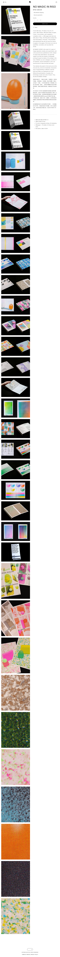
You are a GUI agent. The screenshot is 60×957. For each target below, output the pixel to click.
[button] (3, 2)
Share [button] (35, 27)
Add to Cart (45, 23)
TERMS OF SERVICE (26, 954)
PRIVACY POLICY (34, 954)
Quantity (34, 17)
